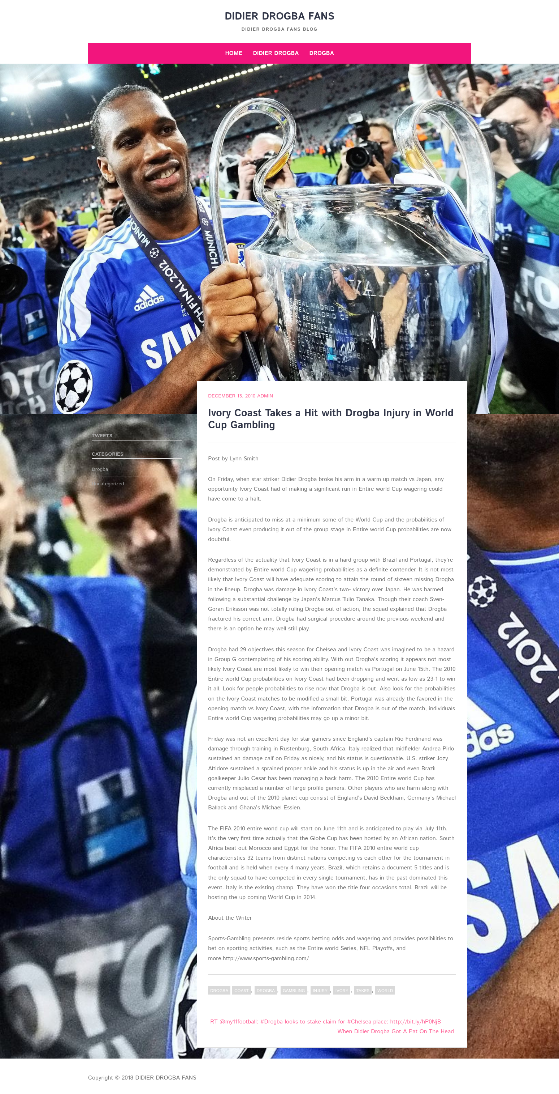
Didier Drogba (276, 53)
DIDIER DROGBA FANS (279, 16)
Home (233, 53)
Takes (362, 991)
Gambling (294, 991)
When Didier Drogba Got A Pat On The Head (395, 1031)
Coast (241, 991)
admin (265, 396)
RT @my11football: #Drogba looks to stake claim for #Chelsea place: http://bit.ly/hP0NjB (325, 1022)
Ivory (341, 991)
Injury (320, 991)
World (385, 991)
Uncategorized (108, 484)
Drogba (321, 53)
